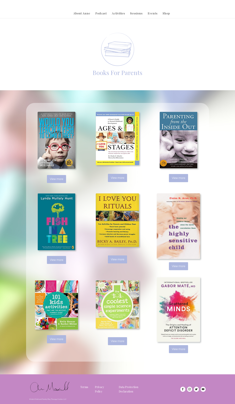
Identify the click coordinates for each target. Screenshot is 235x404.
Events (153, 13)
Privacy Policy (99, 389)
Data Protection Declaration (128, 389)
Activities (118, 13)
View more (56, 179)
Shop (166, 13)
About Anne (81, 13)
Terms (84, 387)
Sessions (136, 13)
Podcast (101, 13)
